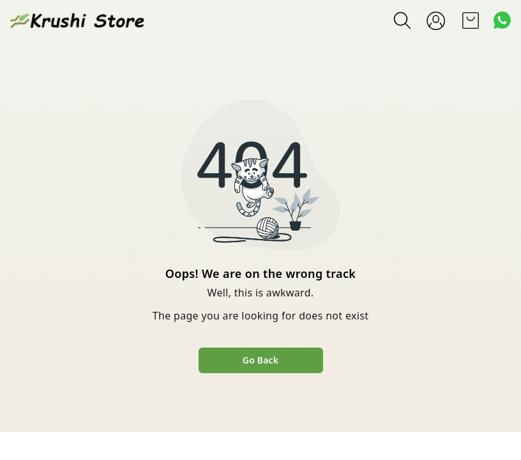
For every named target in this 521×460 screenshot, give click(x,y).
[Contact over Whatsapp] (502, 20)
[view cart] (470, 20)
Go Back (260, 360)
